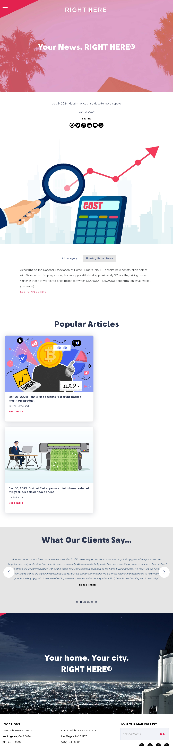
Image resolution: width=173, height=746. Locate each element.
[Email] (95, 125)
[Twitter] (77, 125)
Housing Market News (99, 258)
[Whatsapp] (100, 125)
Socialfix (167, 741)
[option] (86, 477)
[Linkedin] (89, 125)
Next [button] (164, 480)
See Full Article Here (33, 291)
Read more (15, 411)
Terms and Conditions (38, 723)
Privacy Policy (10, 723)
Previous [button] (8, 480)
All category (69, 258)
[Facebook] (72, 125)
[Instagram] (83, 125)
